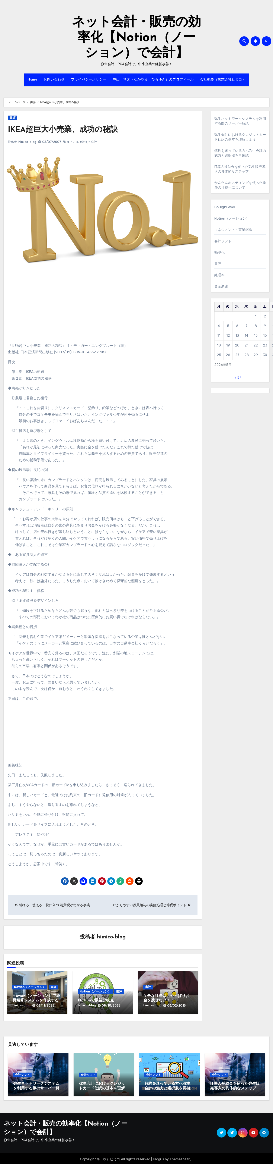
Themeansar (180, 1158)
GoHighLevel (224, 207)
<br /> (20, 311)
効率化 (219, 252)
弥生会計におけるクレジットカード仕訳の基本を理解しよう (102, 1087)
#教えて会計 (88, 142)
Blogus (158, 1158)
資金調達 (221, 286)
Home (32, 79)
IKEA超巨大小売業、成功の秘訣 (66, 130)
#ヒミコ (72, 142)
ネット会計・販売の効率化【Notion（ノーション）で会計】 (136, 38)
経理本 (219, 275)
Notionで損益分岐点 (96, 1001)
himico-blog (27, 142)
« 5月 (238, 378)
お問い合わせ (54, 79)
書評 (13, 118)
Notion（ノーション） (29, 987)
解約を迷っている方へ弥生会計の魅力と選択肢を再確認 (167, 1087)
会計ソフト (223, 241)
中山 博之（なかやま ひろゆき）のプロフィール (153, 79)
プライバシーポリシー (88, 79)
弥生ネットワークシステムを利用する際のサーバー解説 (36, 1087)
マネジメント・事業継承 (233, 230)
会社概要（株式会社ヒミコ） (223, 79)
